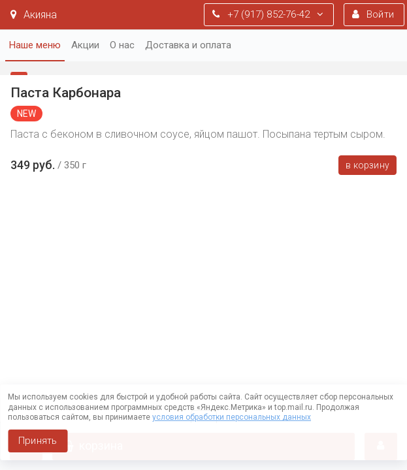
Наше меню (35, 45)
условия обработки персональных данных (231, 417)
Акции (85, 45)
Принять (37, 440)
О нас (122, 45)
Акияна (33, 14)
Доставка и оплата (188, 45)
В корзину (367, 165)
